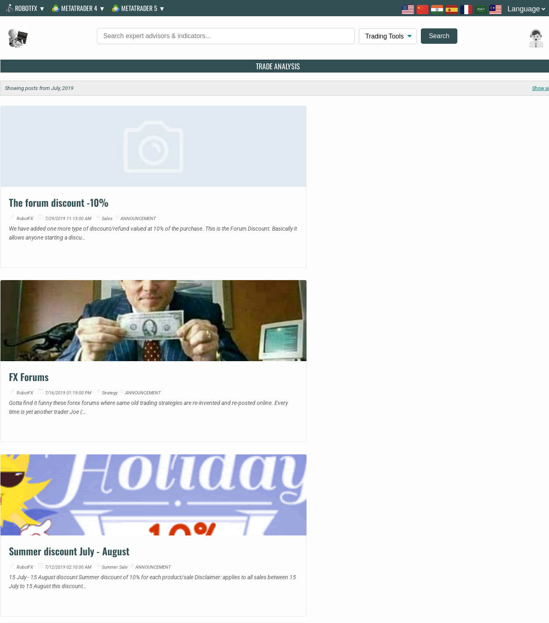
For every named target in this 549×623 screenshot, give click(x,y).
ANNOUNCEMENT (139, 213)
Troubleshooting (399, 522)
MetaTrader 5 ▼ (140, 8)
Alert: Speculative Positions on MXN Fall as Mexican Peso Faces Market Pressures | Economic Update (275, 499)
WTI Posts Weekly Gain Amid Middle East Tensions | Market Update (275, 456)
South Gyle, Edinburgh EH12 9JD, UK (60, 371)
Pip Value (346, 478)
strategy (299, 213)
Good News (459, 467)
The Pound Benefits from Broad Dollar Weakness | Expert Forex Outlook (167, 499)
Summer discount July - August (448, 196)
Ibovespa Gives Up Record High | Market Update (270, 478)
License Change (520, 522)
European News (465, 499)
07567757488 (34, 359)
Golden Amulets (466, 488)
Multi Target (350, 467)
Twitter (25, 348)
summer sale (493, 213)
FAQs (262, 522)
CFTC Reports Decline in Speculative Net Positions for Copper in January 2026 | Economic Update (275, 467)
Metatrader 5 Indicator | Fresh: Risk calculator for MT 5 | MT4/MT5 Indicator (53, 478)
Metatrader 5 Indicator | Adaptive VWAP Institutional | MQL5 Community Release (59, 499)
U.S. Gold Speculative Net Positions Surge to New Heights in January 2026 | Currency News (278, 488)
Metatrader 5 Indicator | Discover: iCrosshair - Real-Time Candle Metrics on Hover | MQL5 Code (56, 456)
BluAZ (451, 478)
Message (28, 325)
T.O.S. (290, 522)
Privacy (321, 522)
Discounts (354, 522)
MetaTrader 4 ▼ (80, 8)
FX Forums (218, 196)
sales (108, 213)
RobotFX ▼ (27, 8)
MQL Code (458, 456)
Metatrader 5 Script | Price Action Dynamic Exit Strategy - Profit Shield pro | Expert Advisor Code (54, 467)
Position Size (351, 488)
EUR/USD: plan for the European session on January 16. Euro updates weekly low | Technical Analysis (166, 456)
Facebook (29, 336)
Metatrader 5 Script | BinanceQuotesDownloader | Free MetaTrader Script (51, 488)
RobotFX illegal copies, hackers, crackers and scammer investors (430, 551)
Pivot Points (350, 499)
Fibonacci (347, 456)
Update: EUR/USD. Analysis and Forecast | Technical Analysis (158, 467)
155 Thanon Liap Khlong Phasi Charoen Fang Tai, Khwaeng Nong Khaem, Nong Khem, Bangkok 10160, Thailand (121, 383)
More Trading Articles (279, 287)
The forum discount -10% (59, 196)
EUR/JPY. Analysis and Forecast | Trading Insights (160, 478)
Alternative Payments (460, 522)
